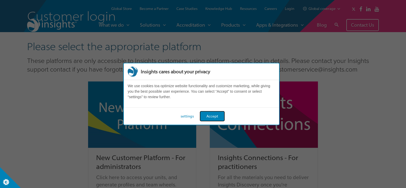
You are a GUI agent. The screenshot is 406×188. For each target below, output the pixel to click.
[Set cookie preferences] (10, 177)
